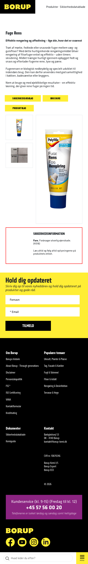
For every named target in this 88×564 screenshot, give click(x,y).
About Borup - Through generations (22, 365)
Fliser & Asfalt (50, 379)
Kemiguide (11, 441)
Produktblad (19, 108)
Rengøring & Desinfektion (55, 386)
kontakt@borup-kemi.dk (55, 441)
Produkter (52, 7)
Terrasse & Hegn (51, 392)
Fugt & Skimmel (51, 372)
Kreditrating (11, 413)
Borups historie (13, 359)
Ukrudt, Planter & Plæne (55, 359)
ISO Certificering (13, 392)
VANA (8, 399)
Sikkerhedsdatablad (22, 98)
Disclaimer (10, 372)
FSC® (8, 386)
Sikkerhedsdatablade (72, 7)
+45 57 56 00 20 (44, 507)
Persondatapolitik (14, 379)
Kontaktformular (13, 406)
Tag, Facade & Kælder (54, 365)
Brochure (55, 98)
